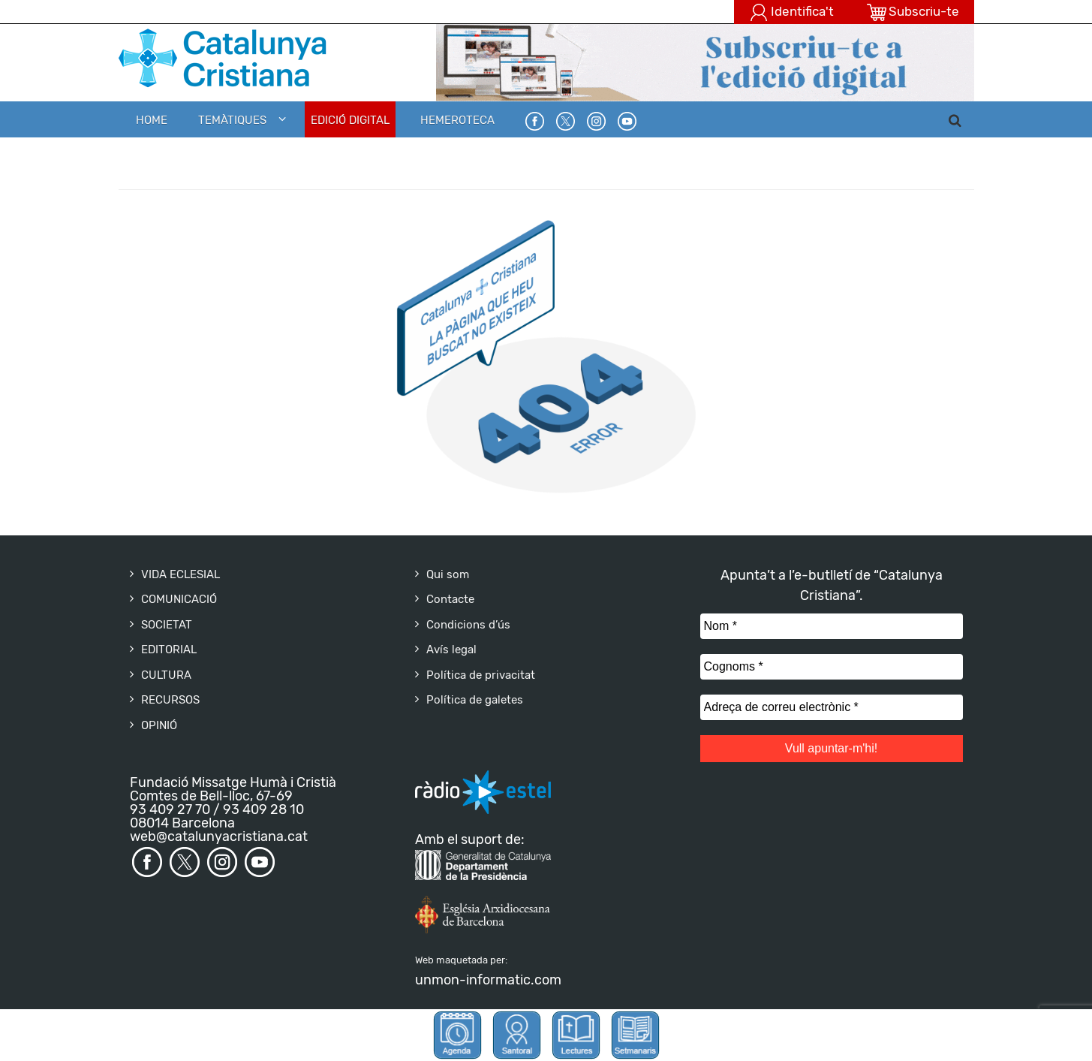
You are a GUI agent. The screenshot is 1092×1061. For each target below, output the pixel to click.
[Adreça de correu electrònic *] (831, 707)
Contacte (450, 599)
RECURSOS (170, 700)
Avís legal (451, 649)
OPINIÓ (159, 725)
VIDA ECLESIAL (180, 574)
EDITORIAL (169, 649)
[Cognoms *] (831, 667)
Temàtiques (232, 120)
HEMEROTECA (457, 120)
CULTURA (166, 675)
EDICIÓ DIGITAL (350, 120)
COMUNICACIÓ (179, 599)
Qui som (447, 574)
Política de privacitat (480, 675)
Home (151, 120)
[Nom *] (831, 626)
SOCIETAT (166, 624)
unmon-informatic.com (488, 980)
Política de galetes (474, 700)
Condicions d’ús (468, 624)
